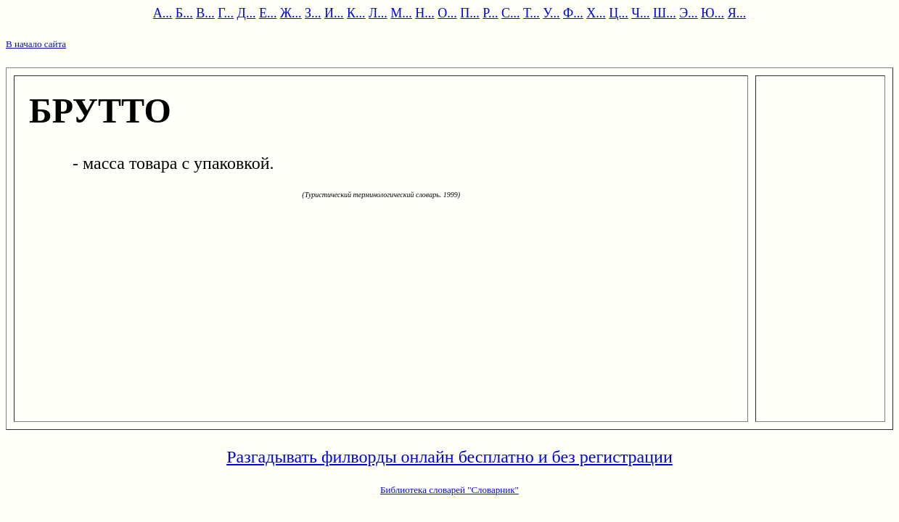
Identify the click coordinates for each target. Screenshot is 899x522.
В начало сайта (36, 43)
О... (447, 13)
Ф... (573, 13)
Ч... (640, 13)
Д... (246, 13)
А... (163, 13)
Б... (184, 13)
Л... (378, 13)
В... (205, 13)
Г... (226, 13)
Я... (737, 13)
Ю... (712, 13)
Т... (531, 13)
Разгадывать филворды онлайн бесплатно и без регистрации (449, 456)
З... (313, 13)
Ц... (618, 13)
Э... (688, 13)
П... (470, 13)
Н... (425, 13)
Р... (490, 13)
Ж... (291, 13)
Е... (268, 13)
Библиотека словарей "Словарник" (449, 489)
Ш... (664, 13)
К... (356, 13)
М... (401, 13)
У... (551, 13)
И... (334, 13)
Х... (596, 13)
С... (510, 13)
